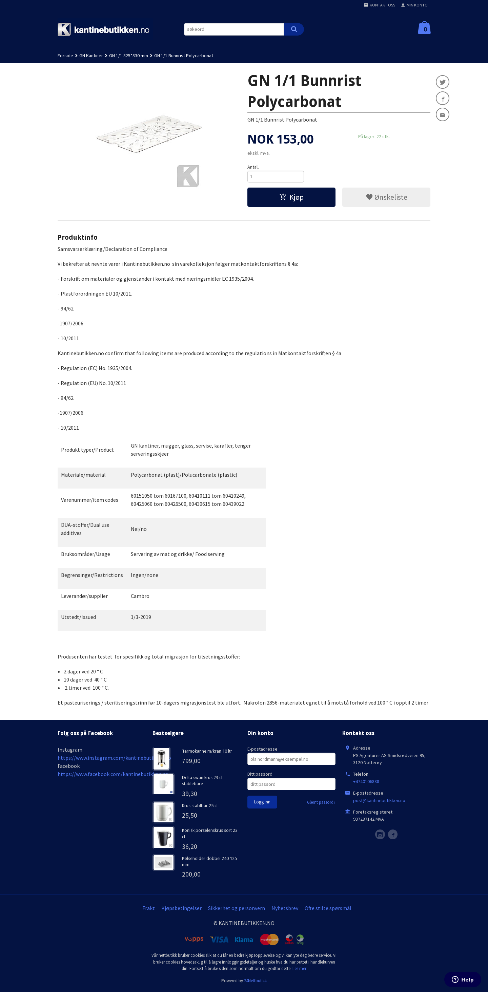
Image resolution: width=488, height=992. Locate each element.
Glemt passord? (321, 803)
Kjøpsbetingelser (181, 909)
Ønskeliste (386, 198)
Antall (253, 167)
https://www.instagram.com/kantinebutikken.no (114, 759)
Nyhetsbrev (284, 909)
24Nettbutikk (255, 982)
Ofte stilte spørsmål (328, 909)
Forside (65, 55)
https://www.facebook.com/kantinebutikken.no (113, 775)
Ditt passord (259, 775)
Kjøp (291, 198)
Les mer (299, 970)
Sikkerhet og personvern (236, 909)
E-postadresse (262, 750)
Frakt (148, 909)
